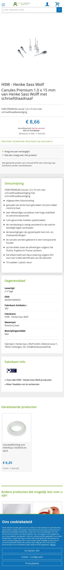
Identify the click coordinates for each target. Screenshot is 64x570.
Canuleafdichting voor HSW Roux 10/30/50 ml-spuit (15, 447)
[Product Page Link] (17, 441)
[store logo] (21, 3)
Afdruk (53, 544)
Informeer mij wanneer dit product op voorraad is (27, 141)
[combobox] (32, 10)
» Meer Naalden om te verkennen (22, 384)
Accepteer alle (32, 550)
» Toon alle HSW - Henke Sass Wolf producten (28, 379)
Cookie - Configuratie (32, 556)
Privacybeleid (32, 563)
